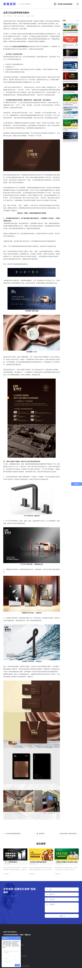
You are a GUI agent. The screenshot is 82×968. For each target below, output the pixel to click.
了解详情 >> (6, 873)
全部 (77, 20)
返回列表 (41, 833)
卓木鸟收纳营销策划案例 (13, 833)
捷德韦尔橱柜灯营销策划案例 (68, 833)
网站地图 (27, 966)
